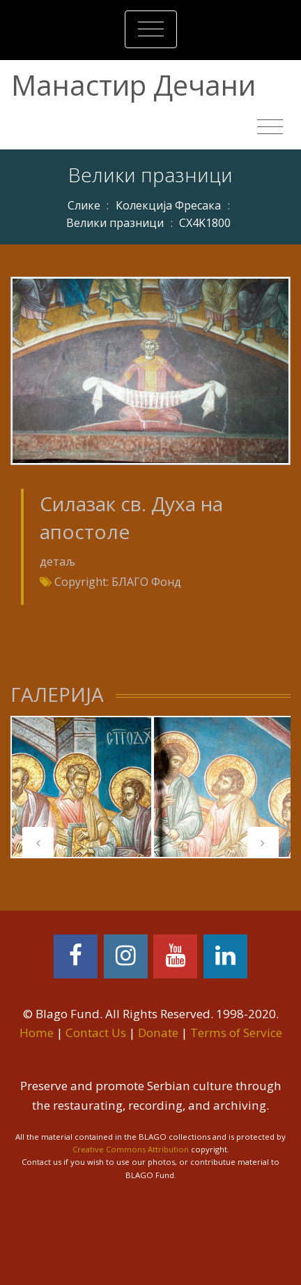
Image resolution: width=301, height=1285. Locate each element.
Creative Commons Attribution (130, 1149)
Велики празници (115, 222)
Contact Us (95, 1033)
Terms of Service (236, 1033)
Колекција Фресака (168, 205)
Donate (158, 1033)
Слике (84, 205)
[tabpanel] (81, 787)
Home (37, 1033)
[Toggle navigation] (151, 29)
